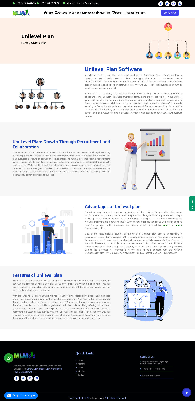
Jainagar (55, 331)
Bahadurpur (102, 333)
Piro (194, 331)
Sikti (124, 331)
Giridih (79, 332)
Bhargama (135, 331)
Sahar (190, 331)
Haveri (191, 338)
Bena (39, 332)
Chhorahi (189, 332)
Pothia (107, 331)
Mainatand (98, 335)
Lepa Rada (7, 337)
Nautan (83, 335)
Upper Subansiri (53, 337)
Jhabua (12, 335)
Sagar (46, 335)
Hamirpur (101, 336)
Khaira (84, 330)
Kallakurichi (76, 339)
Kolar (6, 339)
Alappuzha (167, 339)
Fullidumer (139, 332)
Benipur (127, 333)
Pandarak (1, 330)
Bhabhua (112, 330)
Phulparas (84, 331)
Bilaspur (96, 336)
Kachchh (181, 335)
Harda (1, 335)
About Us (62, 12)
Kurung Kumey (4, 337)
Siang (42, 337)
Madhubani (124, 335)
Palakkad (193, 339)
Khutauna (90, 331)
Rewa (44, 335)
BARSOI (182, 330)
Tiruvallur (148, 339)
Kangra (104, 336)
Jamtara (89, 332)
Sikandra (82, 330)
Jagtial (17, 338)
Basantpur (53, 334)
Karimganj (127, 337)
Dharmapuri (68, 339)
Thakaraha (121, 335)
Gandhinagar (168, 335)
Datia (184, 334)
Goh (170, 331)
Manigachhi (122, 333)
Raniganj (122, 331)
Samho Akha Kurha (159, 332)
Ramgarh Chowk (153, 330)
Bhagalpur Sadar (46, 330)
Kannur (175, 339)
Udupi (36, 339)
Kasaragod (178, 339)
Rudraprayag (22, 336)
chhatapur (61, 334)
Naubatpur (18, 330)
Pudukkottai (108, 339)
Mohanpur (67, 333)
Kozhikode (186, 339)
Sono (88, 330)
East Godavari (133, 336)
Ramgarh (133, 330)
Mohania (130, 330)
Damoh (182, 334)
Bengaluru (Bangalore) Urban (148, 338)
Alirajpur (153, 334)
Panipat (82, 336)
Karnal (65, 336)
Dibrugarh (90, 337)
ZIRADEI (80, 334)
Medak (65, 338)
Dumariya (59, 333)
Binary (154, 227)
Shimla (116, 336)
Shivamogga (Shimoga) (27, 339)
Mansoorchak (8, 333)
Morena (28, 335)
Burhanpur (173, 334)
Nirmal (77, 338)
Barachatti (70, 333)
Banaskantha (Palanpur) (140, 335)
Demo (118, 12)
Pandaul (42, 331)
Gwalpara (27, 331)
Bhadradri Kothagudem (8, 338)
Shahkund (59, 330)
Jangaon (19, 338)
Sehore (51, 335)
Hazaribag (85, 332)
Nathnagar (53, 330)
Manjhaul (167, 332)
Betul (166, 334)
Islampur (21, 332)
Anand (133, 335)
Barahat (127, 332)
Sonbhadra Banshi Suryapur (146, 331)
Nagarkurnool (71, 338)
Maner (13, 330)
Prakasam (143, 336)
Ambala (38, 336)
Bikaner (192, 337)
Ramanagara (21, 339)
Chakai (86, 330)
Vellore (157, 339)
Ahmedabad (128, 335)
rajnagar (45, 331)
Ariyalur (52, 339)
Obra (165, 331)
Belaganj (15, 333)
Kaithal (63, 336)
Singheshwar (4, 331)
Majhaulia (88, 335)
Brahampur (85, 333)
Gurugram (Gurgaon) (54, 336)
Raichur (18, 339)
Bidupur (44, 334)
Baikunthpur (156, 333)
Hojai (110, 337)
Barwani (165, 334)
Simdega (119, 332)
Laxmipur (90, 330)
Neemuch (34, 335)
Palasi (126, 331)
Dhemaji (85, 337)
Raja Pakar (15, 334)
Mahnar (131, 334)
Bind (55, 332)
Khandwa (17, 335)
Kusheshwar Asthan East (151, 333)
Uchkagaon (188, 333)
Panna (36, 335)
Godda (81, 332)
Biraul (131, 333)
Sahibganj (111, 332)
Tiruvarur (155, 339)
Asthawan (26, 332)
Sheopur (60, 335)
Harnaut (16, 332)
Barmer (185, 337)
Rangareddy (91, 338)
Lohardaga (98, 332)
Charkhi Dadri (43, 336)
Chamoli (1, 336)
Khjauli (53, 331)
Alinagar (129, 333)
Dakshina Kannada (177, 338)
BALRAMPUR (184, 330)
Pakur (101, 332)
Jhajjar (60, 336)
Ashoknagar (159, 334)
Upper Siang (49, 337)
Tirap (46, 337)
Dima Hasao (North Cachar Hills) (96, 337)
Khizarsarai (40, 333)
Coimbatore (61, 339)
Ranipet (116, 339)
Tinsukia (159, 337)
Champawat (4, 336)
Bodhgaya (23, 333)
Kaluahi (50, 331)
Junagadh (178, 335)
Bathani (45, 333)
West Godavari (165, 336)
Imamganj (56, 333)
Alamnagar (37, 331)
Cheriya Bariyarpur (185, 332)
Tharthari (57, 332)
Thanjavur (126, 339)
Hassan (189, 338)
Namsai (30, 337)
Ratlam (43, 335)
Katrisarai (53, 332)
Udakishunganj (33, 331)
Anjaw (177, 336)
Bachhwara (1, 333)
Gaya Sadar (12, 333)
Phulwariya (185, 333)
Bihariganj (29, 331)
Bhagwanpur (115, 330)
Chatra (62, 332)
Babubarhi (47, 331)
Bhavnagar (146, 335)
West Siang (61, 337)
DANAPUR (27, 330)
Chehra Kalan (41, 334)
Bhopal (171, 334)
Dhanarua (11, 330)
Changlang (179, 336)
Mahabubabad (53, 338)
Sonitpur (149, 337)
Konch (32, 333)
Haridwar (10, 336)
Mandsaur (25, 335)
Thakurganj (113, 331)
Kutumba (156, 331)
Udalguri (162, 337)
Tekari (33, 333)
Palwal (76, 336)
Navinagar (153, 331)
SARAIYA (7, 332)
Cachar (75, 337)
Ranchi (108, 332)
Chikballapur (160, 338)
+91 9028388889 (48, 3)
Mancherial (62, 338)
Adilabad (3, 338)
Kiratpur (137, 333)
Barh (6, 330)
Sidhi (65, 335)
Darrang (83, 337)
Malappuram (190, 339)
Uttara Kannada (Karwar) (40, 339)
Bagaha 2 (118, 335)
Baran (182, 337)
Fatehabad (49, 336)
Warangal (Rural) (111, 338)
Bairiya (85, 335)
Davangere (181, 338)
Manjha (168, 333)
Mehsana (191, 335)
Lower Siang (22, 337)
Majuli (136, 337)
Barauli (159, 333)
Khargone (19, 335)
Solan (123, 336)
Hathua (177, 333)
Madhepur (80, 331)
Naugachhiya (76, 330)
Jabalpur (10, 335)
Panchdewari (182, 333)
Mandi (114, 336)
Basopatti (58, 331)
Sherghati (62, 333)
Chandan (134, 332)
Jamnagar (175, 335)
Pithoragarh (18, 336)
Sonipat (90, 336)
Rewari (84, 336)
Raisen (38, 335)
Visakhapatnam (157, 336)
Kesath (88, 333)
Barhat (95, 330)
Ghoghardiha (87, 331)
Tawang (45, 337)
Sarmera (28, 332)
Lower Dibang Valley (17, 337)
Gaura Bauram (134, 333)
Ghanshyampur (141, 333)
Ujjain (72, 335)
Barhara (179, 331)
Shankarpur (19, 331)
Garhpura (179, 332)
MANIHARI (193, 330)
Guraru (35, 333)
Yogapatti (103, 335)
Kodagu (4, 339)
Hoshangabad (4, 335)
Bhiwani (40, 336)
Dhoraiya (137, 332)
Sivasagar (146, 337)
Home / (25, 42)
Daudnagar (168, 331)
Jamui (79, 330)
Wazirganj (18, 333)
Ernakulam (170, 339)
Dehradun (7, 336)
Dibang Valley (183, 336)
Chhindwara (179, 334)
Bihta (15, 330)
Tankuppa (27, 333)
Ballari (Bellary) (129, 338)
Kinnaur (106, 336)
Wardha (5, 334)
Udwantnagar (184, 331)
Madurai (92, 339)
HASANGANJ (159, 330)
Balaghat (162, 334)
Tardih (124, 333)
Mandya (11, 339)
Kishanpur (77, 334)
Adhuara (110, 330)
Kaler (137, 331)
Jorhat (112, 337)
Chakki (90, 333)
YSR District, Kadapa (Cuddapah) (171, 336)
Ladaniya (61, 331)
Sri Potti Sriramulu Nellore (151, 336)
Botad (149, 335)
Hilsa (30, 332)
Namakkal (99, 339)
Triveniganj (67, 334)
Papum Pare (36, 337)
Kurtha (141, 331)
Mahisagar (188, 335)
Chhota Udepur (153, 335)
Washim (8, 334)
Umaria (74, 335)
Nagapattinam (95, 339)
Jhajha (93, 330)
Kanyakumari (84, 339)
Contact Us (170, 12)
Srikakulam (146, 336)
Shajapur (58, 335)
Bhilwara (190, 337)
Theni (128, 339)
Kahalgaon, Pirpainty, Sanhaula (38, 330)
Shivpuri (63, 335)
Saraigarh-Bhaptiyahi (73, 334)
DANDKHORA (163, 330)
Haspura (173, 331)
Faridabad (46, 336)
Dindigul (71, 339)
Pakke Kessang (33, 337)
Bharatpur (187, 337)
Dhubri (88, 337)
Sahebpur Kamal (175, 332)
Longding (12, 337)
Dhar (188, 334)
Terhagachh (109, 331)
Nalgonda (74, 338)
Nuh (74, 336)
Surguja (1, 338)
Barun (150, 331)
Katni (14, 335)
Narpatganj (132, 331)
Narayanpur (73, 330)
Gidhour (97, 330)
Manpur (21, 333)
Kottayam (183, 339)
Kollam (181, 339)
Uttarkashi (35, 336)
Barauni (151, 332)
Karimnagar (39, 338)
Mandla (22, 335)
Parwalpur (50, 332)
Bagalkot (126, 338)
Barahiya (143, 330)
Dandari (172, 332)
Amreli (131, 335)
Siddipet (98, 338)
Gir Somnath (171, 335)
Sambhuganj (148, 332)
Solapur (1, 334)
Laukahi (93, 331)
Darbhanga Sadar (98, 333)
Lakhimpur (133, 337)
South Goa (173, 337)
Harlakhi (65, 331)
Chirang (81, 337)
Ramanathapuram (112, 339)
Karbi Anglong (124, 337)
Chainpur (118, 330)
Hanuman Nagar (112, 333)
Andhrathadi (74, 331)
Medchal (67, 338)
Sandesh (188, 331)
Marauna (56, 334)
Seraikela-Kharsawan (115, 332)
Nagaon (141, 337)
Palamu (103, 332)
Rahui (11, 332)
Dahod (156, 335)
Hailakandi (107, 337)
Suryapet (101, 338)
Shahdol (55, 335)
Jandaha (31, 334)
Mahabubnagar (58, 338)
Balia (162, 332)
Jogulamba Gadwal (31, 338)
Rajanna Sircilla (87, 338)
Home (50, 12)
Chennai (58, 339)
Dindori (190, 334)
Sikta (101, 335)
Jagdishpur (50, 330)
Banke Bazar (53, 333)
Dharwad (184, 338)
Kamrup (114, 337)
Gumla (83, 332)
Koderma (93, 332)
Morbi (194, 335)
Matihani (153, 332)
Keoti (119, 333)
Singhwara (116, 333)
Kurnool (140, 336)
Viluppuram (160, 339)
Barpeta (66, 337)
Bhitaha (91, 335)
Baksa (64, 337)
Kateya (179, 333)
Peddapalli (83, 338)
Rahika (40, 331)
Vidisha (77, 335)
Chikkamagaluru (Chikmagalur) (167, 338)
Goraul (33, 334)
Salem (117, 339)
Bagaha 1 (115, 335)
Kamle (193, 336)
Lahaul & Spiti (111, 336)
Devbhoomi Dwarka (163, 335)
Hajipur (123, 334)
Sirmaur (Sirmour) (119, 336)
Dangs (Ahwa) (159, 335)
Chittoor (129, 336)
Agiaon (177, 331)
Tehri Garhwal (26, 336)
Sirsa (88, 336)
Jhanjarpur (71, 331)
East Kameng (187, 336)
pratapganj (50, 334)
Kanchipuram (80, 339)
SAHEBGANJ (1, 332)
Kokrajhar (130, 337)
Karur (86, 339)
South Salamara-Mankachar (154, 337)
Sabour (57, 330)
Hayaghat (108, 333)
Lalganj (28, 334)
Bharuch (144, 335)
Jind (61, 336)
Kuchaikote (164, 333)
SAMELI (170, 330)
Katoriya (142, 332)
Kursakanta (118, 331)
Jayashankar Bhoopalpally (24, 338)
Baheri (105, 333)
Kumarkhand (16, 331)
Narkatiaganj (106, 335)
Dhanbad (67, 332)
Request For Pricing (135, 12)
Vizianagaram (161, 336)
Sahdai (13, 334)
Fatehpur (29, 333)
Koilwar (181, 331)
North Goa (170, 337)
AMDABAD (1, 331)
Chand (121, 330)
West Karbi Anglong (166, 337)
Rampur (123, 330)
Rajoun (145, 332)
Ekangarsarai (36, 332)
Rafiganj (163, 331)
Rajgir (23, 332)
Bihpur (43, 330)
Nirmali (59, 334)
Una (124, 336)
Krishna (138, 336)
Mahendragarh (72, 336)
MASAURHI (24, 330)
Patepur (21, 334)
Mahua (26, 334)
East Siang (190, 336)
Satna (48, 335)
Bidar (153, 338)
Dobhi (65, 333)
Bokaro (60, 332)
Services (76, 12)
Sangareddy (95, 338)
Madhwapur (68, 331)
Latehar (96, 332)
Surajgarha (156, 330)
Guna (192, 334)
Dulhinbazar (21, 330)
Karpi (139, 331)
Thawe (170, 333)
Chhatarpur (176, 334)
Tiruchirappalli (137, 339)
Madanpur (159, 331)
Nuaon (135, 330)
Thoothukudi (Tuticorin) (132, 339)
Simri (95, 333)
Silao (48, 332)
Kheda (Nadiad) (185, 335)
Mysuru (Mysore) (15, 339)
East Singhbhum (73, 332)
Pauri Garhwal (15, 336)
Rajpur (77, 333)
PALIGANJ (30, 330)
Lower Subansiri (26, 337)
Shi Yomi (40, 337)
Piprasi (81, 335)
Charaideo (77, 337)
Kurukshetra (68, 336)
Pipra (69, 334)
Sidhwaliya (172, 333)
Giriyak (9, 332)
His (57, 336)
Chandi (18, 332)
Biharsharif (32, 332)
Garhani (192, 331)
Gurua (49, 333)
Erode (74, 339)
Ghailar (13, 331)
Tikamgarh (70, 335)
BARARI (175, 330)
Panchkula (79, 336)
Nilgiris (101, 339)
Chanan (149, 330)
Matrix (162, 227)
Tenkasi (123, 339)
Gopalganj (161, 333)
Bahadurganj (96, 331)
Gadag (187, 338)
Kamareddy (35, 338)
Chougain (92, 333)
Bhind (168, 334)
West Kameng (57, 337)
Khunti (91, 332)
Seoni (53, 335)
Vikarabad (104, 338)
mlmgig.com (97, 397)
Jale (114, 333)
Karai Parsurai (45, 332)
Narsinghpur (30, 335)
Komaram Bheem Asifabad (47, 338)
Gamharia (10, 331)
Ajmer (176, 337)
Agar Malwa (150, 334)
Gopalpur (65, 330)
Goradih (32, 330)
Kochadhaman (104, 331)
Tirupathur (143, 339)
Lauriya (93, 335)
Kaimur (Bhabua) (106, 330)
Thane (3, 334)
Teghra (164, 332)
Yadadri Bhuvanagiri (121, 338)
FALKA (168, 330)
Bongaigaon (72, 337)
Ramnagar (112, 335)
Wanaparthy (107, 338)
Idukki (173, 339)
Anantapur (126, 336)
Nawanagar (82, 333)
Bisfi (63, 331)
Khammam (42, 338)
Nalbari (144, 337)
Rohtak (86, 336)
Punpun (9, 330)
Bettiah (79, 335)
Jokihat (116, 331)
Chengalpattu (55, 339)
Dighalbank (100, 331)
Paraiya (38, 333)
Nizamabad (79, 338)
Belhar (129, 332)
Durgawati (125, 330)
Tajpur (194, 333)
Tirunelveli (140, 339)
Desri (35, 334)
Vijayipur (192, 333)
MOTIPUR (4, 332)
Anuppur (156, 334)
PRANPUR (177, 330)
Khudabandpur (193, 332)
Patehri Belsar (136, 334)
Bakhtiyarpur (4, 330)
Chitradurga (172, 338)
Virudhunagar (164, 339)
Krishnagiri (89, 339)
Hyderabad (14, 338)
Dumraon (79, 333)
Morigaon (138, 337)
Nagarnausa (41, 332)
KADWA (191, 330)
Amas (50, 333)
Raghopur (18, 334)
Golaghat (104, 337)
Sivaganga (120, 339)
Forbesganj (128, 331)
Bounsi (131, 332)
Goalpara (102, 337)
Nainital (12, 336)
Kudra (128, 330)
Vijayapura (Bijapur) (46, 339)
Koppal (9, 339)
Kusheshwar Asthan (145, 333)
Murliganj (7, 331)
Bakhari (170, 332)
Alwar (178, 337)
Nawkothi (182, 332)
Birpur (156, 332)
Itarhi (72, 333)
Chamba (99, 336)
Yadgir (50, 339)
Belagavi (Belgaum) (134, 338)
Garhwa (77, 332)
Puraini (24, 331)
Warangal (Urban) (116, 338)
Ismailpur (68, 330)
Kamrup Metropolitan (118, 337)
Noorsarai (13, 332)
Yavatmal (10, 334)
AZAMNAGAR (188, 330)
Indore (7, 335)
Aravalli (135, 335)
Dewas (186, 334)
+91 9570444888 (24, 3)
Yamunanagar (93, 336)
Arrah (175, 331)
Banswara (180, 337)
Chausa (22, 331)
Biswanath (68, 337)
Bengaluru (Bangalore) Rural (140, 338)
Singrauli (67, 335)
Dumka (70, 332)
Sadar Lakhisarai (139, 330)
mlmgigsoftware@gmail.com (80, 3)
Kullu (108, 336)
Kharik (70, 330)
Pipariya (145, 330)
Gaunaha (110, 335)
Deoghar (64, 332)
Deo (161, 331)
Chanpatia (95, 335)
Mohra (47, 333)
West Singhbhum (123, 332)
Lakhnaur (78, 331)
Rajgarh (41, 335)
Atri (42, 333)
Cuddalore (65, 339)
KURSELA (172, 330)
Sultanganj (62, 330)
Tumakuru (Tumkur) (32, 339)
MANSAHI (180, 330)
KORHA (166, 330)
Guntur (136, 336)
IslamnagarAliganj (101, 330)
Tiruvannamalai (152, 339)
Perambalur (104, 339)
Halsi (147, 330)
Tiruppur (146, 339)
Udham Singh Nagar (30, 336)
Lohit (10, 337)
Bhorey (175, 333)
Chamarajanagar (157, 338)
